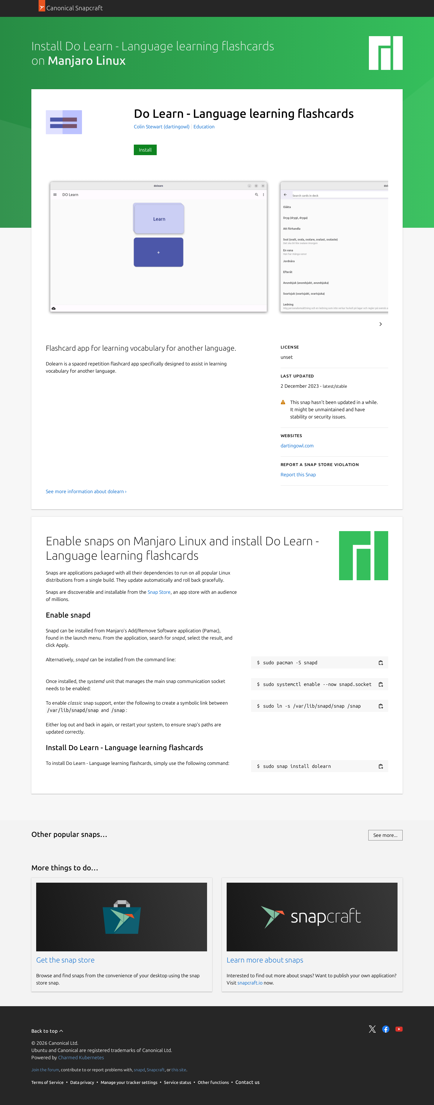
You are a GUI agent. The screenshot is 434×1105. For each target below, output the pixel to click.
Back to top (47, 1031)
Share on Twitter (372, 1029)
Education (204, 126)
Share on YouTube (399, 1029)
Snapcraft (156, 1069)
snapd (139, 1069)
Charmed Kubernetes (81, 1057)
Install (145, 149)
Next (380, 324)
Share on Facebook (385, 1029)
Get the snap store (65, 960)
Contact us (247, 1082)
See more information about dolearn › (86, 491)
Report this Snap (298, 474)
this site (178, 1069)
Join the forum (45, 1069)
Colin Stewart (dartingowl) (162, 126)
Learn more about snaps (265, 960)
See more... (385, 835)
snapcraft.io (250, 982)
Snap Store (159, 592)
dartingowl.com (297, 445)
